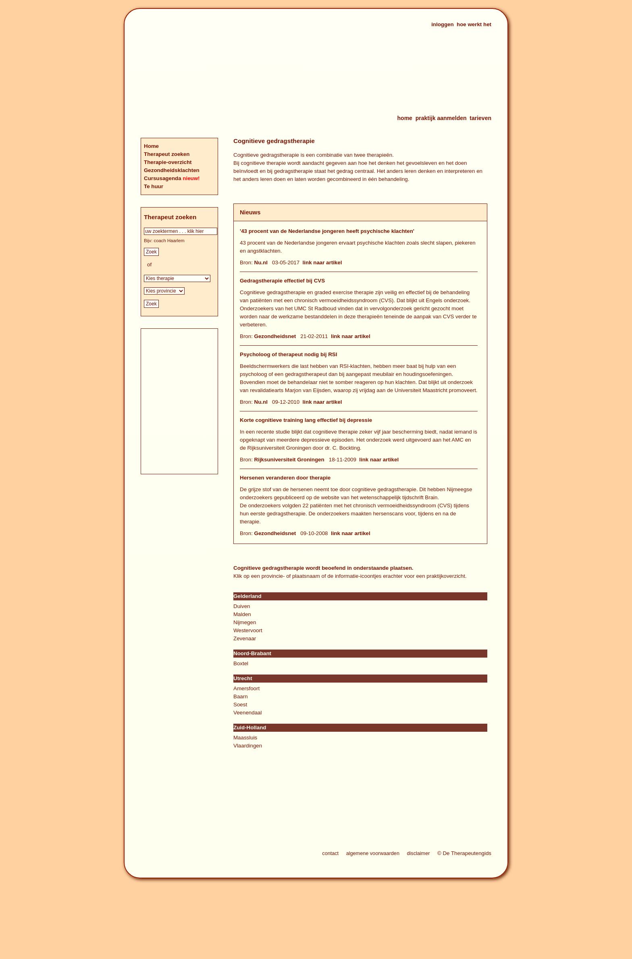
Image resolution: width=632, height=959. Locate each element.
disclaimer (418, 853)
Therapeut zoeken (166, 154)
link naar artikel (322, 262)
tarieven (480, 118)
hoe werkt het (474, 24)
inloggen (442, 24)
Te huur (153, 186)
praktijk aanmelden (441, 118)
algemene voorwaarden (372, 853)
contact (330, 853)
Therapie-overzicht (168, 162)
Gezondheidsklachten (172, 170)
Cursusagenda (163, 178)
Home (151, 146)
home (404, 118)
